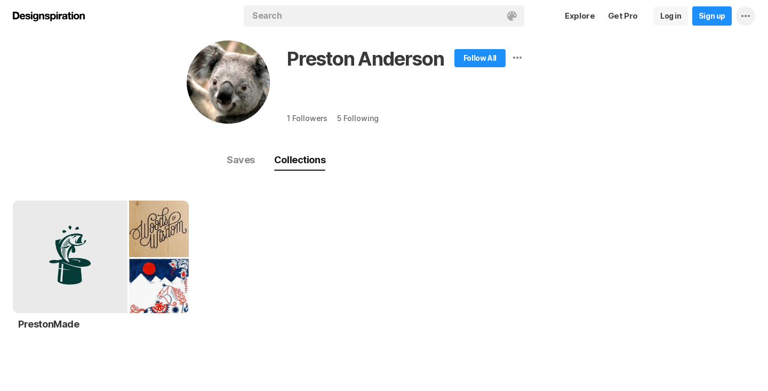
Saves (241, 159)
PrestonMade (48, 324)
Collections (299, 159)
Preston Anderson (365, 58)
